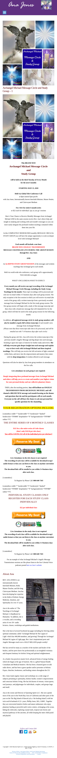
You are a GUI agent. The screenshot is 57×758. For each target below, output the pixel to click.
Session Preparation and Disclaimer (25, 754)
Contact (39, 754)
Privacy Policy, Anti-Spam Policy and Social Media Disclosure (28, 751)
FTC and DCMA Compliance (40, 752)
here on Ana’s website (34, 565)
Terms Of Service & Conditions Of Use (19, 752)
